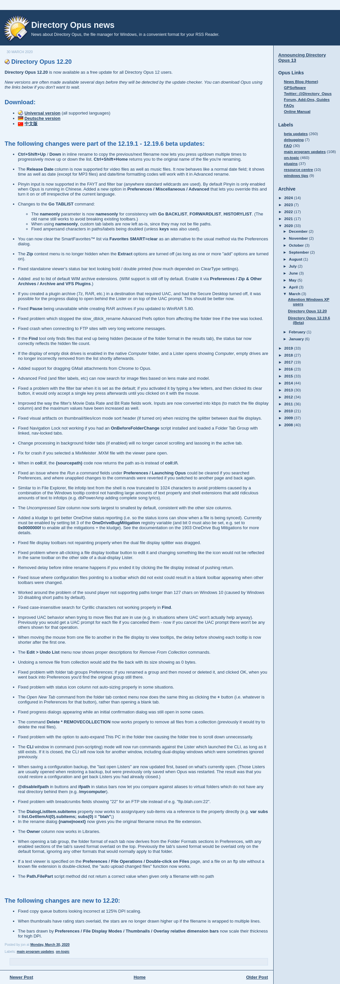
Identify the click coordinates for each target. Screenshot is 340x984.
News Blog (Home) (301, 81)
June (294, 273)
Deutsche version (42, 118)
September (299, 252)
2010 (289, 411)
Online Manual (297, 111)
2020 (289, 225)
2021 (289, 218)
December (299, 231)
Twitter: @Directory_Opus (308, 93)
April (294, 287)
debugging (294, 139)
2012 (289, 397)
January (297, 339)
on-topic (62, 951)
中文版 (31, 123)
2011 (289, 404)
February (297, 332)
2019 (289, 348)
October (297, 245)
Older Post (257, 977)
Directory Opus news (73, 25)
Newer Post (21, 977)
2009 (289, 418)
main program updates (35, 951)
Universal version (42, 113)
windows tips (296, 175)
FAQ (288, 145)
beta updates (296, 133)
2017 (289, 362)
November (299, 238)
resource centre (298, 169)
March (295, 293)
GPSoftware (295, 87)
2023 (289, 205)
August (296, 259)
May (293, 280)
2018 (289, 355)
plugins (291, 163)
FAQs (289, 105)
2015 (289, 376)
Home (139, 977)
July (293, 266)
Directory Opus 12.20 (41, 61)
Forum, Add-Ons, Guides (307, 99)
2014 (289, 383)
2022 (289, 211)
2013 (289, 390)
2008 (289, 425)
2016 (289, 369)
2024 (289, 198)
